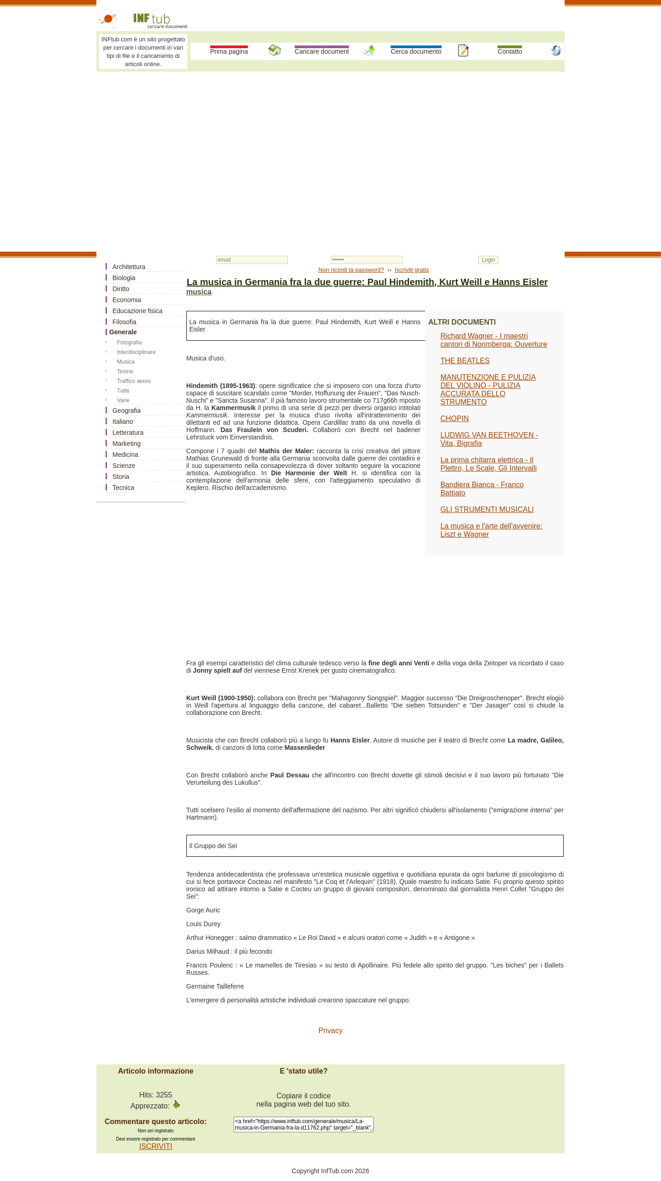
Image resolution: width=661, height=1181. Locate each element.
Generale (123, 332)
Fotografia (129, 342)
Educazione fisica (137, 311)
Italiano (122, 421)
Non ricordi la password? (351, 269)
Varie (123, 400)
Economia (126, 300)
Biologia (123, 277)
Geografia (126, 410)
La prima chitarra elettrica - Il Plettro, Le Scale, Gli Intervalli (488, 464)
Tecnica (123, 487)
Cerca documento (416, 51)
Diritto (120, 288)
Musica (125, 362)
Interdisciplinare (136, 352)
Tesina (125, 371)
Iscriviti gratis (412, 269)
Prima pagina (229, 51)
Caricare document (322, 51)
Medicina (125, 454)
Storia (120, 476)
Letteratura (128, 432)
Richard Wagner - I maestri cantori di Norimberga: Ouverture (493, 340)
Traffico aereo (134, 381)
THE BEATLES (464, 361)
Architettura (129, 266)
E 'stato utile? (303, 1071)
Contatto (510, 51)
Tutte (123, 391)
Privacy (330, 1031)
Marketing (126, 443)
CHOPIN (454, 418)
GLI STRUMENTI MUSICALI (487, 509)
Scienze (123, 465)
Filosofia (124, 322)
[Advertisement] (330, 143)
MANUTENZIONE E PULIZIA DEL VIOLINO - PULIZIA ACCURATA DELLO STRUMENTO (488, 389)
